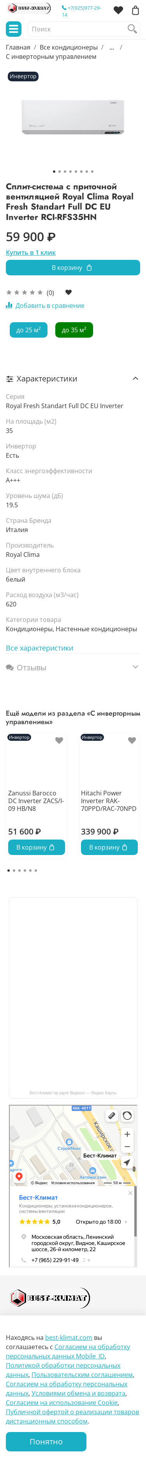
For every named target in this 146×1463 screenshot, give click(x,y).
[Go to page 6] (36, 870)
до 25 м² (28, 330)
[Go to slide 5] (76, 171)
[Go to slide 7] (87, 171)
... (111, 47)
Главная (18, 47)
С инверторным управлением (51, 56)
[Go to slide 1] (54, 171)
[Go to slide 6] (81, 171)
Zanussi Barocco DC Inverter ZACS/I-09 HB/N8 (36, 801)
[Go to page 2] (14, 870)
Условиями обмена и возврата (78, 1393)
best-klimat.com (68, 1337)
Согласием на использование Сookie (62, 1402)
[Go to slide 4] (70, 171)
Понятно (46, 1441)
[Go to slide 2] (59, 171)
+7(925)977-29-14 (81, 11)
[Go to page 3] (19, 870)
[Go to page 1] (8, 870)
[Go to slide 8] (92, 171)
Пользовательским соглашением (82, 1374)
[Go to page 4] (25, 870)
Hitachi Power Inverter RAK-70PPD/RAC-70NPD (109, 801)
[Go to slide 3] (65, 171)
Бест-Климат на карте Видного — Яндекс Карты (73, 1093)
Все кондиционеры (69, 47)
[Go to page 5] (30, 870)
